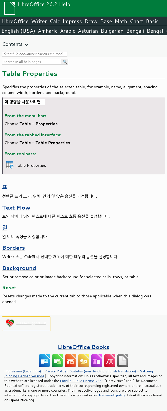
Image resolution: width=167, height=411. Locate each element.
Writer (39, 21)
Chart (136, 21)
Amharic (47, 30)
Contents (12, 44)
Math (121, 21)
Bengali (135, 30)
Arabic (67, 30)
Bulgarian (112, 30)
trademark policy (112, 395)
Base (106, 21)
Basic (152, 21)
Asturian (88, 30)
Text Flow (16, 207)
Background (19, 268)
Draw (90, 21)
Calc (55, 21)
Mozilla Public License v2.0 (81, 380)
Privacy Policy (55, 371)
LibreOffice (14, 21)
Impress (72, 21)
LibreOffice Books (83, 347)
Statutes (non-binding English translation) (102, 371)
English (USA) (18, 30)
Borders (13, 247)
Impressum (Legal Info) (22, 371)
